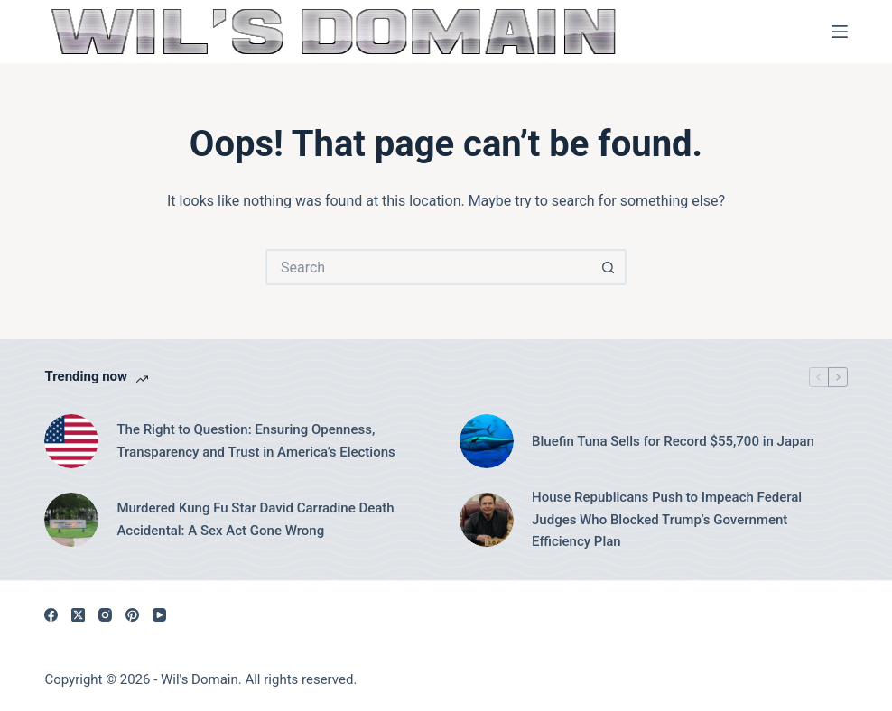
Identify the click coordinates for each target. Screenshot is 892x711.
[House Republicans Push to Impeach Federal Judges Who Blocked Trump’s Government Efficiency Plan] (487, 520)
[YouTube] (159, 615)
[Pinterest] (132, 615)
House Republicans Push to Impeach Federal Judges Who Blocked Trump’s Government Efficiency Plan (667, 519)
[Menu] (840, 31)
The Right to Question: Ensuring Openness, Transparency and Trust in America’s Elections (255, 440)
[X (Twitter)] (78, 615)
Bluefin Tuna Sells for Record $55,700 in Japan (673, 441)
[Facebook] (51, 615)
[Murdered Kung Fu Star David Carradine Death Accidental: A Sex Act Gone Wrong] (71, 520)
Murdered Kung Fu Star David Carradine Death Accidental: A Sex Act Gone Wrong (255, 519)
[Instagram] (105, 615)
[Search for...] (427, 267)
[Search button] (608, 267)
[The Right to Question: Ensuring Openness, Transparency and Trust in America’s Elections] (71, 441)
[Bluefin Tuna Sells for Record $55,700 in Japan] (487, 441)
